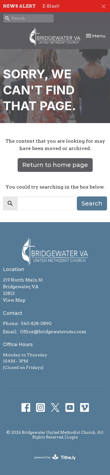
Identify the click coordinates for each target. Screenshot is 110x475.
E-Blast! (51, 6)
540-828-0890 (36, 323)
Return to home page (55, 164)
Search (92, 203)
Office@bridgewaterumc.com (53, 331)
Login (72, 437)
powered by (55, 457)
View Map (14, 300)
